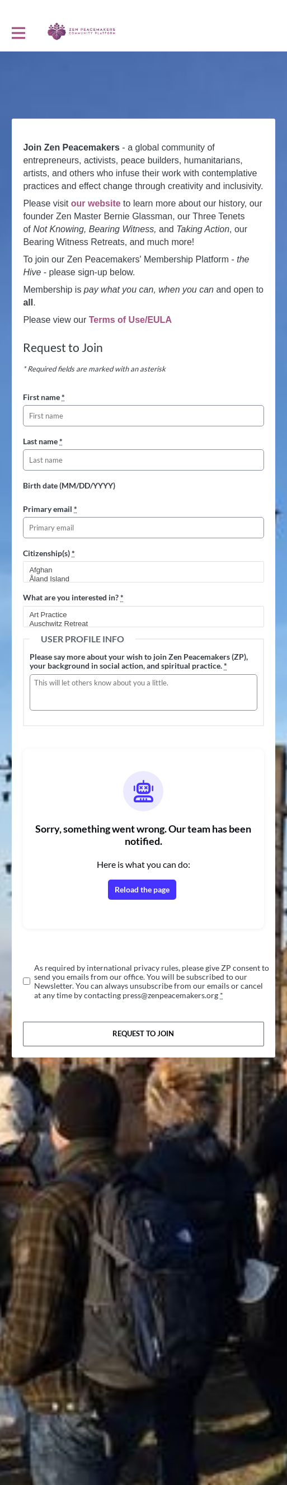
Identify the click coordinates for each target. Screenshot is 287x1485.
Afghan (138, 570)
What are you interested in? (73, 597)
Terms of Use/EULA (130, 320)
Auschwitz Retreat (138, 623)
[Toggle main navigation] (18, 32)
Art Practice (138, 614)
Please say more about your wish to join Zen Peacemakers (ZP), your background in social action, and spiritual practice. (139, 661)
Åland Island (138, 579)
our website (96, 203)
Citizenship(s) (49, 553)
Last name (43, 441)
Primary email (50, 509)
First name (44, 397)
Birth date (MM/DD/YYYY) (69, 485)
